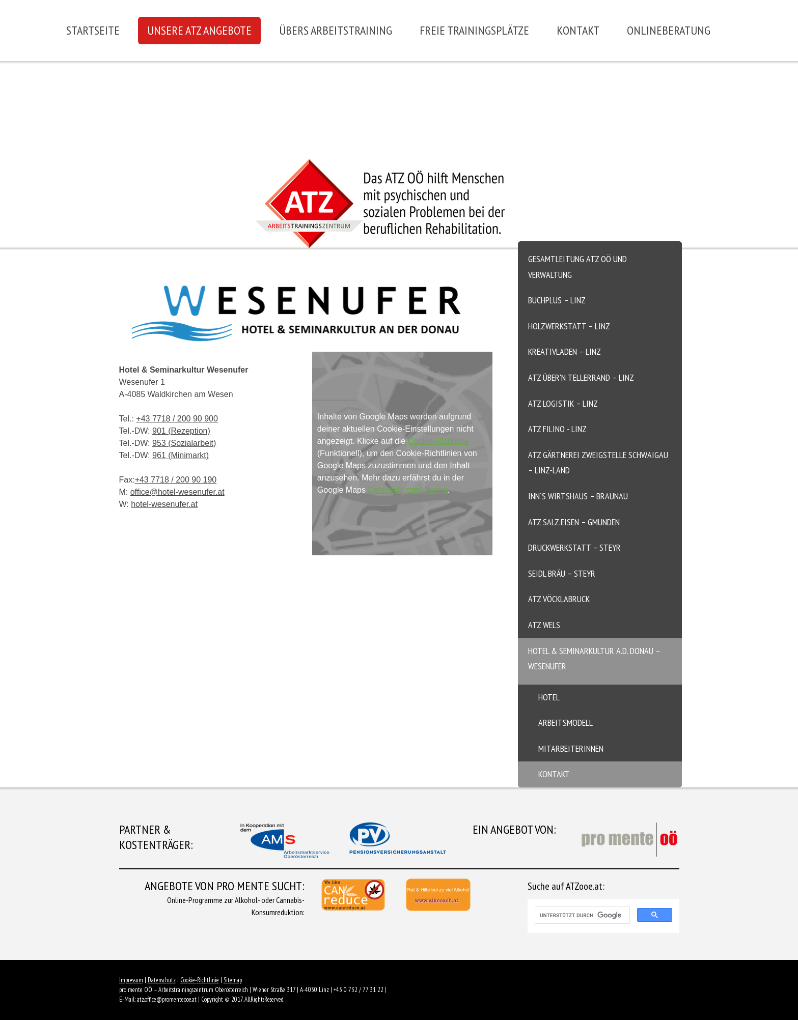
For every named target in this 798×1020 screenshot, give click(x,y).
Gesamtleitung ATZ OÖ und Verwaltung (577, 266)
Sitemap (233, 980)
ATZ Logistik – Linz (563, 403)
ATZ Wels (544, 625)
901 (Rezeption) (181, 431)
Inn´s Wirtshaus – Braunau (578, 496)
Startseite (93, 30)
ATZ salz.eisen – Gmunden (574, 522)
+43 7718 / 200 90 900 (177, 418)
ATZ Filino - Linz (557, 429)
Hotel (549, 697)
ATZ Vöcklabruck (559, 599)
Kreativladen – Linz (564, 351)
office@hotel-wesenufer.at (177, 492)
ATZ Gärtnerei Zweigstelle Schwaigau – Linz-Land (598, 462)
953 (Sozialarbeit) (184, 443)
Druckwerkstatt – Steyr (574, 547)
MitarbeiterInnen (570, 748)
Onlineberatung (668, 30)
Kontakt (578, 30)
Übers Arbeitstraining (335, 30)
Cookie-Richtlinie (438, 441)
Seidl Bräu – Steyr (561, 573)
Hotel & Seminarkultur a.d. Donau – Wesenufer (594, 658)
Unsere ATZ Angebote (199, 30)
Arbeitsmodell (565, 722)
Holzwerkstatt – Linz (569, 326)
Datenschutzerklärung (407, 490)
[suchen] (581, 915)
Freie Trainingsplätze (474, 30)
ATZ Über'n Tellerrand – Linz (581, 377)
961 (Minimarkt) (180, 455)
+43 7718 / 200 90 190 (176, 479)
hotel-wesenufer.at (164, 504)
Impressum (131, 980)
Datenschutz (162, 980)
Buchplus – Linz (557, 300)
